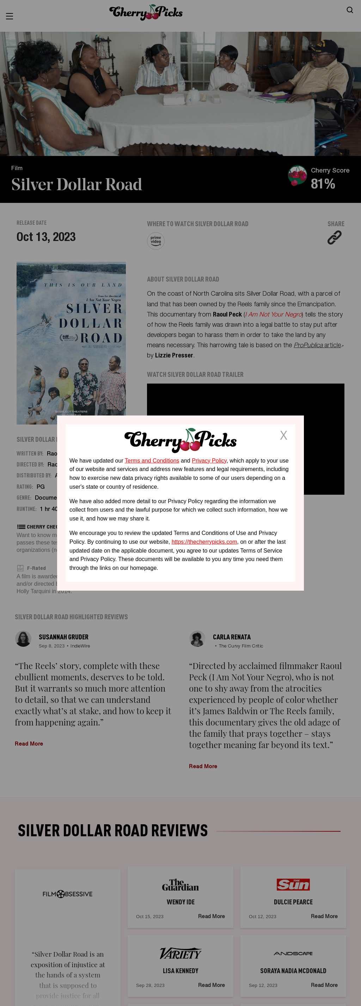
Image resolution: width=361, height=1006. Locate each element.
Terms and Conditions (152, 460)
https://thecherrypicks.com (204, 542)
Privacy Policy (209, 460)
